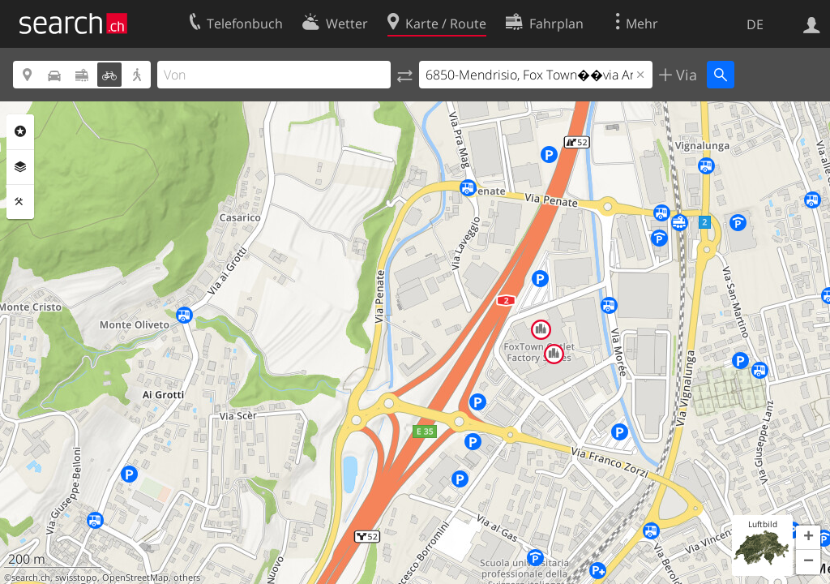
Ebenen (20, 167)
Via (684, 74)
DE (755, 24)
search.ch (30, 577)
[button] (808, 538)
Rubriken (20, 131)
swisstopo (76, 577)
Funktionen (20, 202)
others (186, 577)
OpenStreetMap (135, 577)
